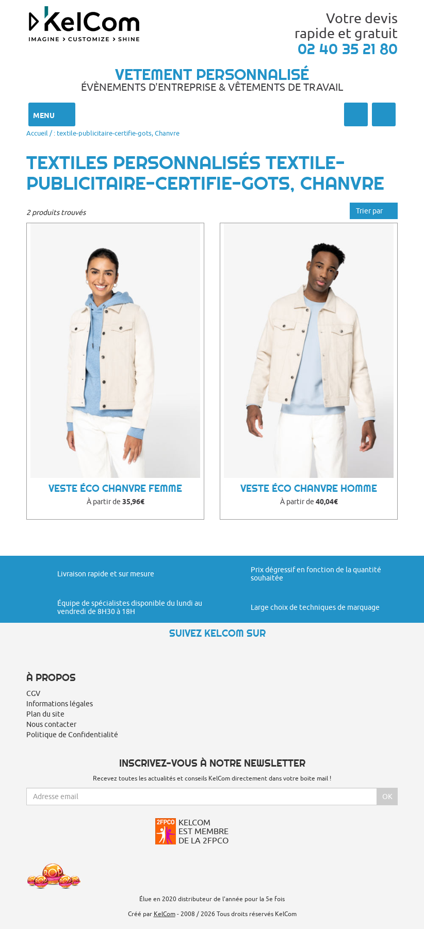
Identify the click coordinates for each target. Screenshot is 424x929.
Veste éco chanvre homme (308, 488)
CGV (33, 693)
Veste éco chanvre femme (115, 488)
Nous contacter (51, 724)
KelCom (164, 913)
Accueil (37, 133)
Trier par (374, 211)
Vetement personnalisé (212, 74)
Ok (387, 796)
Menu (52, 114)
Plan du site (45, 714)
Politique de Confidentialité (72, 735)
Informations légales (59, 704)
